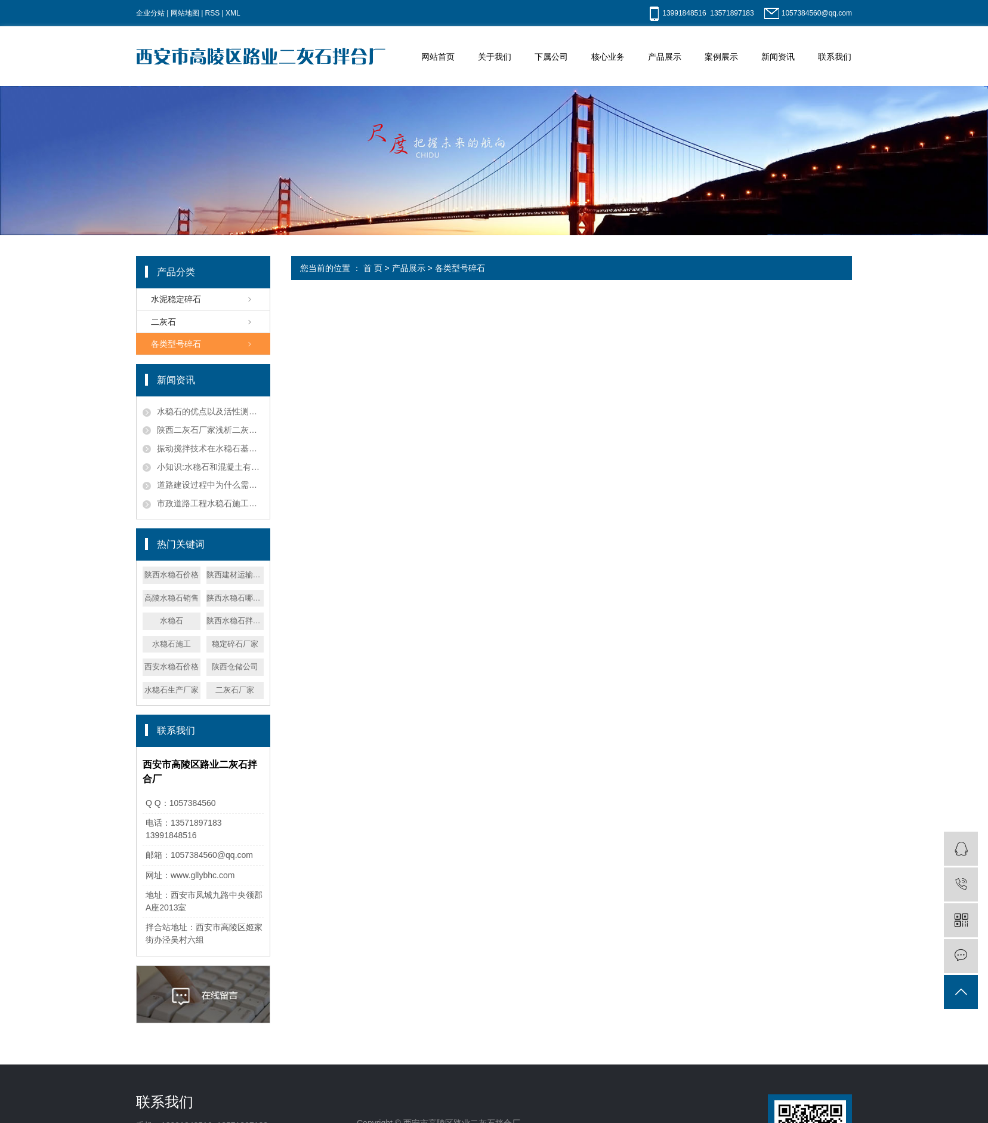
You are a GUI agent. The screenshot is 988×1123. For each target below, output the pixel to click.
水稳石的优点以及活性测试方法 (210, 411)
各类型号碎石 (176, 344)
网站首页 (438, 56)
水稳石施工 (171, 643)
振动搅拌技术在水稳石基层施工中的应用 (210, 448)
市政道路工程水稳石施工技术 (210, 503)
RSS (212, 13)
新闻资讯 (778, 56)
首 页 (372, 268)
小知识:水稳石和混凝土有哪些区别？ (210, 467)
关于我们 (494, 56)
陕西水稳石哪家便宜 (235, 597)
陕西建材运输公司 (235, 574)
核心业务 (608, 56)
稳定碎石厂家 (235, 643)
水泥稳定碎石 (176, 299)
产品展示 (664, 56)
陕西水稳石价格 (171, 574)
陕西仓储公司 (235, 666)
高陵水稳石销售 (171, 597)
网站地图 (185, 13)
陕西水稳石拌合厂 (235, 620)
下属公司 (551, 56)
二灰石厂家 (234, 689)
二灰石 (163, 322)
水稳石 (171, 620)
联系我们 (834, 56)
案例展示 (721, 56)
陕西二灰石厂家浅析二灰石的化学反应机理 (210, 430)
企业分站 (150, 13)
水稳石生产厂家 (171, 689)
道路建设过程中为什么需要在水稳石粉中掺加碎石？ (210, 485)
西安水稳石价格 (171, 666)
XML (233, 13)
